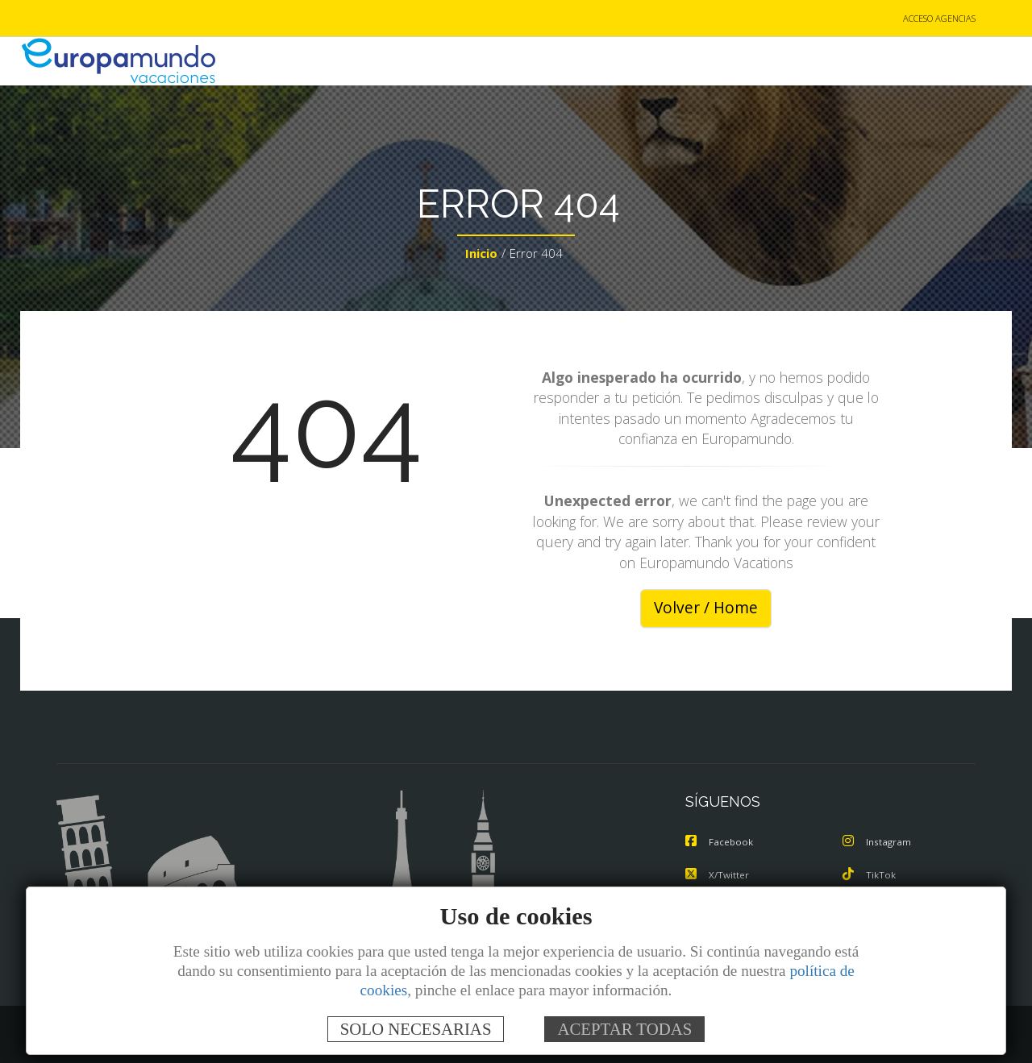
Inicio (481, 255)
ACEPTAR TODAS (624, 1028)
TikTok (870, 875)
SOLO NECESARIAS (416, 1028)
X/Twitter (718, 875)
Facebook (720, 843)
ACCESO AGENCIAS (939, 19)
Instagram (879, 843)
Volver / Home (706, 609)
